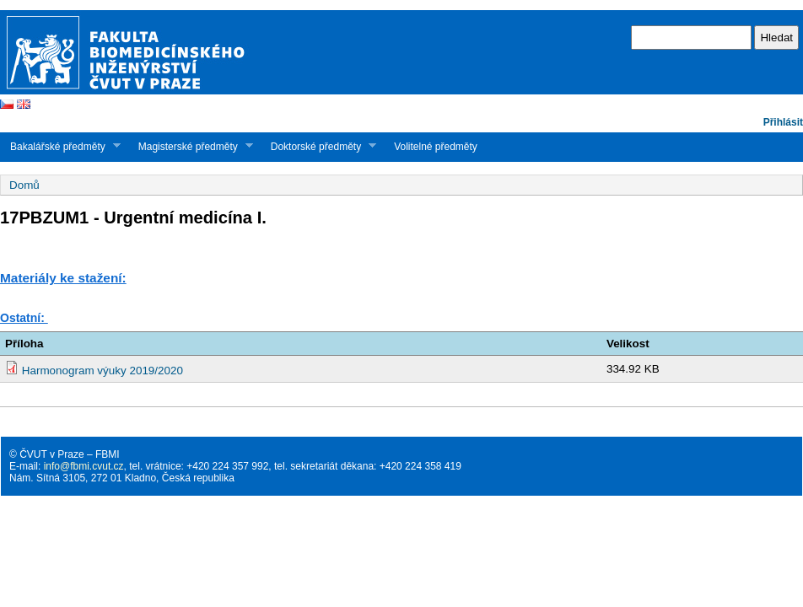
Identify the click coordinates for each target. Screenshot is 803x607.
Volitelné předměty (435, 147)
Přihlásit (783, 122)
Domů (24, 185)
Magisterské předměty (190, 146)
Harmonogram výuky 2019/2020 (102, 370)
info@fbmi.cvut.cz (84, 466)
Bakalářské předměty (60, 146)
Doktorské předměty (318, 146)
